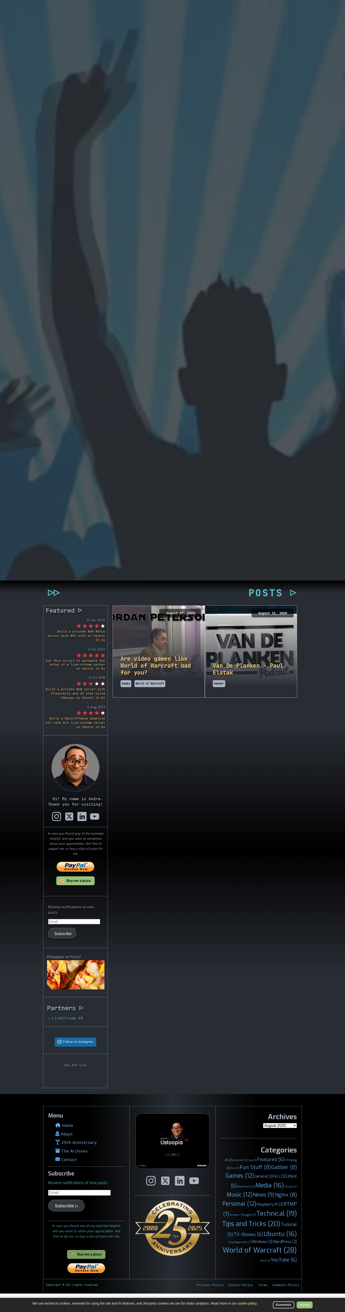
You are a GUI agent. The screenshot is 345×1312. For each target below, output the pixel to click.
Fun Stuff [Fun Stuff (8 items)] (255, 1185)
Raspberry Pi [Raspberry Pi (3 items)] (270, 1222)
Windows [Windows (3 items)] (261, 1260)
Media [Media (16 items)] (269, 1204)
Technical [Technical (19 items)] (276, 1232)
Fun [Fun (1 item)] (235, 1186)
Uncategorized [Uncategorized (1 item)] (239, 1260)
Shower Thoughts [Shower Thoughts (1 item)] (243, 1233)
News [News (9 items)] (264, 1213)
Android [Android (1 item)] (240, 1178)
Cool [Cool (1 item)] (252, 1178)
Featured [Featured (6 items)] (270, 1178)
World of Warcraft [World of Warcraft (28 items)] (260, 1268)
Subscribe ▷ (67, 1224)
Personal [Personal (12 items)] (239, 1222)
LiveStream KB (67, 1036)
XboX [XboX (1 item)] (265, 1278)
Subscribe (63, 952)
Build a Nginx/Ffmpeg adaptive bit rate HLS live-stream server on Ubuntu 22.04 (75, 741)
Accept (304, 1304)
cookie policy (247, 1303)
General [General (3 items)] (264, 1194)
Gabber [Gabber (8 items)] (284, 1185)
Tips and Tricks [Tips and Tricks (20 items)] (251, 1242)
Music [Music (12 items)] (240, 1213)
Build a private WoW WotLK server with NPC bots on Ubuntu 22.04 (76, 654)
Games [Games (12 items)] (240, 1194)
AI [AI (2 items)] (229, 1178)
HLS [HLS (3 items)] (279, 1194)
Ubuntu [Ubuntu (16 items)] (280, 1252)
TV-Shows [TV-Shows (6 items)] (248, 1253)
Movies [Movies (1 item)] (290, 1205)
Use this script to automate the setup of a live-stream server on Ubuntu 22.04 (75, 683)
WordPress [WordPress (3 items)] (285, 1260)
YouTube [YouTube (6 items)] (284, 1278)
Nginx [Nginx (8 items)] (286, 1213)
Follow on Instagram (78, 1060)
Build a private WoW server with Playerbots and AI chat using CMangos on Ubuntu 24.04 (75, 712)
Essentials (283, 1304)
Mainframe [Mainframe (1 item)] (246, 1205)
